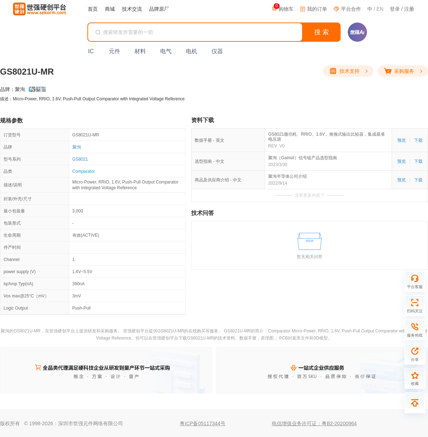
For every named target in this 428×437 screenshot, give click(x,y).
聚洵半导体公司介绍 (287, 176)
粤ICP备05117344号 (202, 423)
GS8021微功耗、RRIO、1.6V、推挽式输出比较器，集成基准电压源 (326, 137)
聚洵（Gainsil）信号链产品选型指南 (302, 157)
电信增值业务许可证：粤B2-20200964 (314, 423)
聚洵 (76, 147)
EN (380, 9)
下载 (418, 140)
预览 (401, 140)
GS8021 (80, 159)
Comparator (83, 171)
